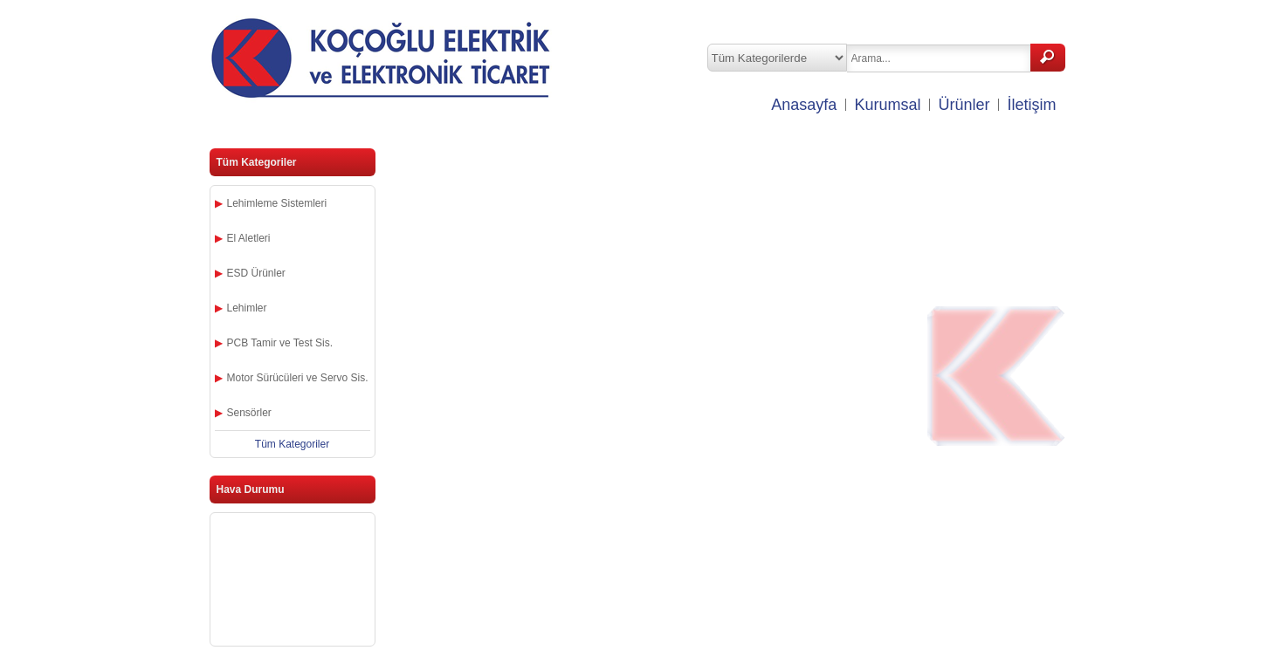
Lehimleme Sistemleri (277, 203)
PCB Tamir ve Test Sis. (280, 343)
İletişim (1031, 104)
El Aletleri (249, 238)
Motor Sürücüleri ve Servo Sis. (297, 378)
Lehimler (247, 308)
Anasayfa (804, 104)
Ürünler (963, 104)
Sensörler (249, 413)
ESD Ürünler (256, 273)
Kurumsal (887, 104)
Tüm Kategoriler (292, 444)
